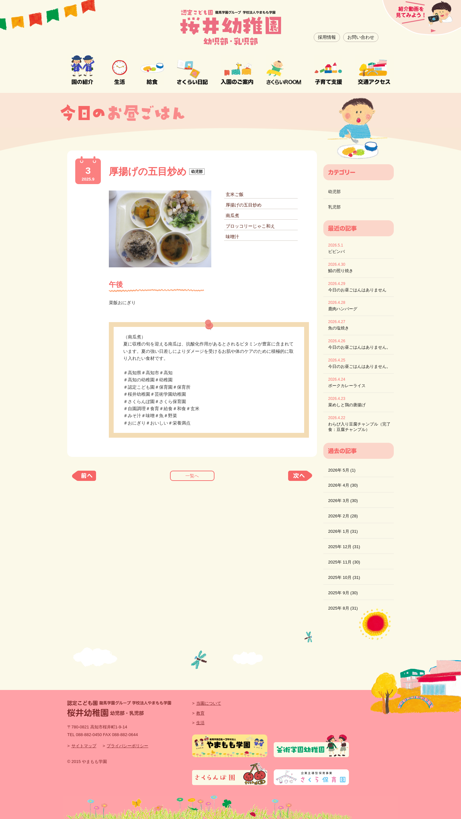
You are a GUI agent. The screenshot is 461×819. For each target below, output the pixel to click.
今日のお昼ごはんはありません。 (359, 347)
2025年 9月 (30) (343, 592)
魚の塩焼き (338, 328)
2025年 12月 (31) (344, 546)
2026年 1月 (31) (343, 531)
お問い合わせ (360, 37)
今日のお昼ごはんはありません (357, 290)
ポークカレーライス (347, 385)
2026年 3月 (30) (343, 500)
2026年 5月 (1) (341, 470)
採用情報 (327, 37)
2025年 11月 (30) (344, 562)
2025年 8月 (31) (343, 608)
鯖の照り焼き (340, 270)
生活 (200, 722)
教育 (200, 713)
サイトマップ (83, 745)
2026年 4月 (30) (343, 485)
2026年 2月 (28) (343, 516)
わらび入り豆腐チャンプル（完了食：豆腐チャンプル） (359, 427)
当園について (208, 703)
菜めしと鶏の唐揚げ (347, 404)
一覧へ (192, 475)
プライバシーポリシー (127, 745)
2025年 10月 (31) (344, 577)
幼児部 (334, 191)
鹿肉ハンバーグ (342, 308)
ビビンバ (336, 251)
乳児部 (334, 207)
